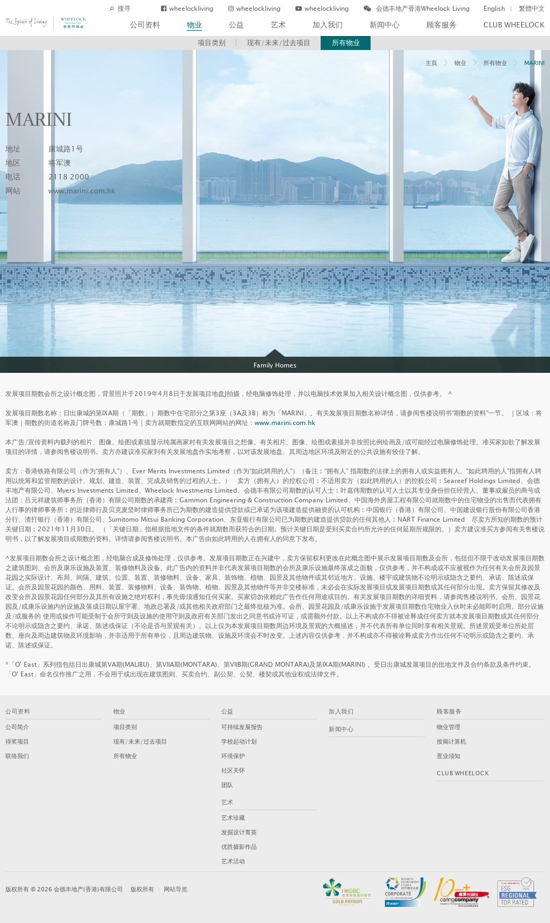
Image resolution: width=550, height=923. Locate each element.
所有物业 (346, 43)
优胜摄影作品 (239, 847)
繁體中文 (532, 8)
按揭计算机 (451, 741)
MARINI (534, 63)
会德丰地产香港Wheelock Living (416, 8)
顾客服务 (441, 25)
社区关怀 (233, 770)
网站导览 (175, 889)
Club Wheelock (514, 25)
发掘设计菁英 (239, 832)
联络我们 (17, 756)
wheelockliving (187, 8)
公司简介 (17, 727)
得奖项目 (17, 741)
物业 (194, 25)
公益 (236, 25)
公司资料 (145, 25)
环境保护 (233, 756)
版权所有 (142, 889)
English (494, 8)
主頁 (431, 63)
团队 (227, 785)
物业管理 (448, 727)
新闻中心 (385, 25)
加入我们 (328, 25)
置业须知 (448, 756)
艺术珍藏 (233, 818)
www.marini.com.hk (81, 191)
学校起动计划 (239, 741)
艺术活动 (233, 861)
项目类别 (212, 43)
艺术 (278, 25)
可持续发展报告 (242, 727)
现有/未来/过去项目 (278, 43)
